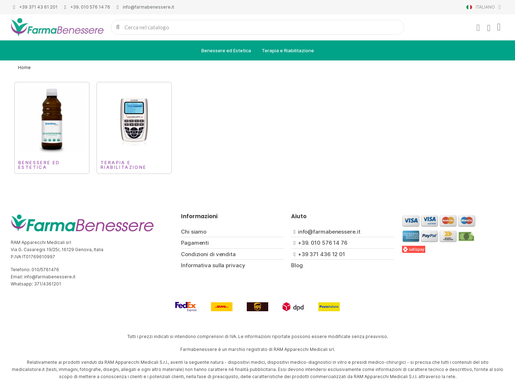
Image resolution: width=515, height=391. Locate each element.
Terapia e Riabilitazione (288, 50)
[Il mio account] (478, 28)
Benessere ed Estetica (226, 50)
